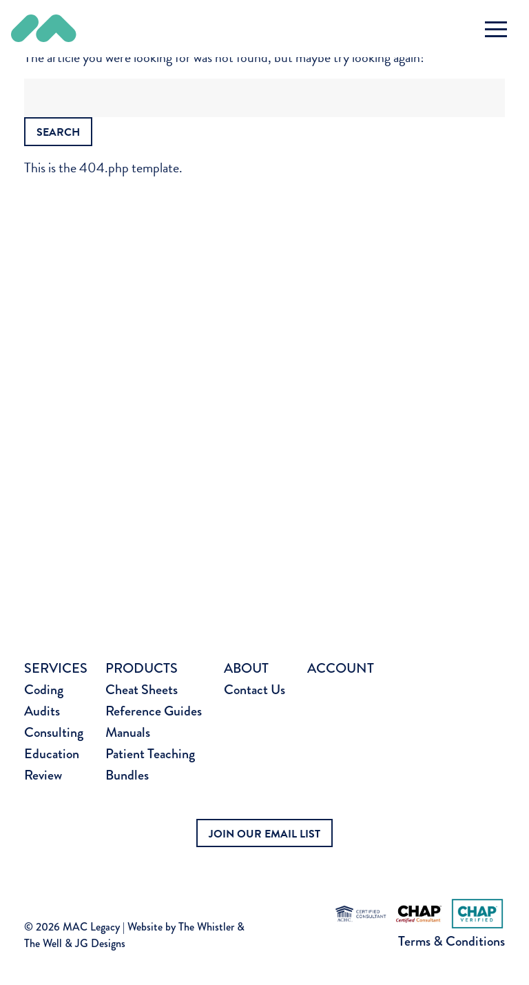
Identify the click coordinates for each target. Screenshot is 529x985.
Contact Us (254, 690)
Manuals (127, 732)
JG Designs (100, 943)
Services (55, 668)
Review (43, 775)
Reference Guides (153, 711)
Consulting (53, 732)
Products (141, 668)
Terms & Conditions (451, 941)
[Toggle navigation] (496, 29)
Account (340, 668)
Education (51, 754)
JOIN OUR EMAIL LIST (264, 834)
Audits (42, 711)
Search (58, 132)
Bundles (127, 775)
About (246, 668)
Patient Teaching (150, 754)
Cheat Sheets (141, 690)
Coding (43, 690)
